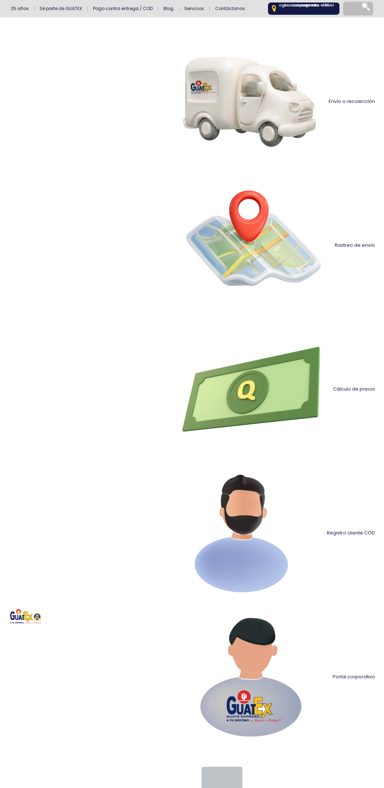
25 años (20, 8)
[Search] (366, 8)
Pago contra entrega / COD (123, 8)
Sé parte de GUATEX (61, 8)
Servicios (194, 8)
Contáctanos (230, 8)
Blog (168, 8)
